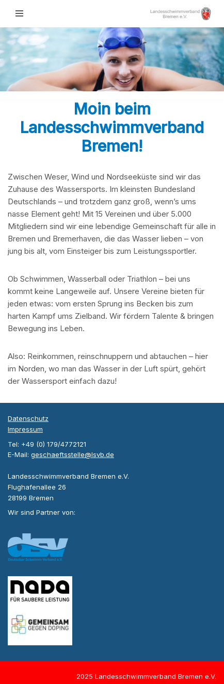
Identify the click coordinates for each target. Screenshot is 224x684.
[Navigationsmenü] (19, 13)
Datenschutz (28, 418)
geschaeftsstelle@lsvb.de (72, 454)
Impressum (25, 429)
